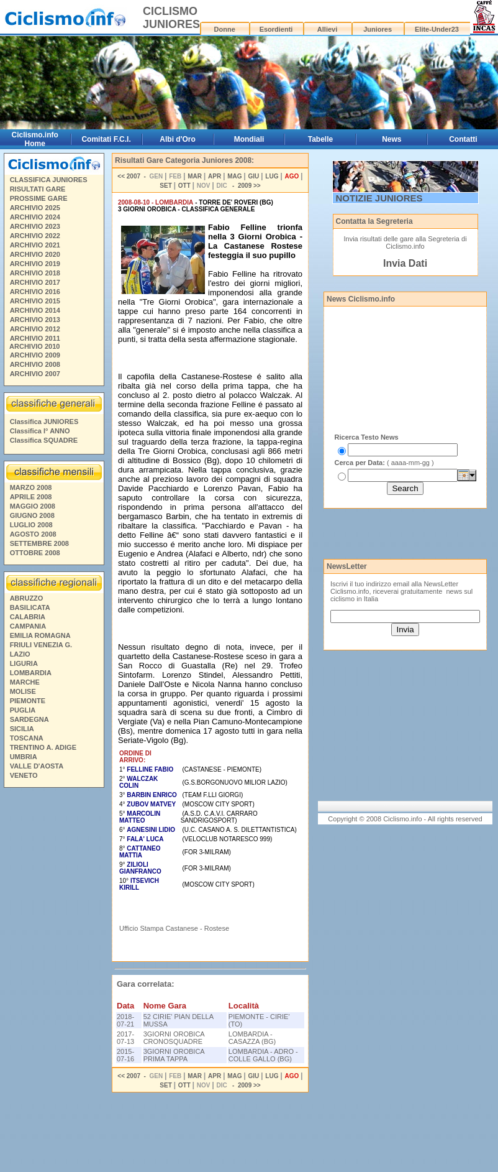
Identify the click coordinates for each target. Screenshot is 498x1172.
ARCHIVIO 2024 (35, 217)
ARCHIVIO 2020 (35, 254)
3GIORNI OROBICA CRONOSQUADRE (173, 1037)
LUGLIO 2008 (31, 524)
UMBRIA (23, 756)
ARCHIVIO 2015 (35, 301)
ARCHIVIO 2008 (35, 364)
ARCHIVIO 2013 (35, 319)
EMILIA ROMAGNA (40, 635)
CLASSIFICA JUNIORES (49, 179)
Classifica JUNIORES (44, 421)
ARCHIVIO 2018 (35, 273)
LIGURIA (24, 663)
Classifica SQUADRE (44, 440)
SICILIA (22, 728)
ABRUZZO (26, 598)
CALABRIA (27, 617)
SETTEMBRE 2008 (39, 543)
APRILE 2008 (31, 497)
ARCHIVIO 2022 (35, 235)
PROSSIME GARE (39, 198)
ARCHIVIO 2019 (35, 263)
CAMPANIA (28, 626)
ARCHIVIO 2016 (35, 291)
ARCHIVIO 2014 (35, 310)
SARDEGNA (29, 719)
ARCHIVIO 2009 (35, 355)
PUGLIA (23, 710)
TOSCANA (26, 738)
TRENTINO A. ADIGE (43, 747)
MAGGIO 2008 (32, 506)
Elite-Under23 (437, 29)
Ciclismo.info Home (35, 139)
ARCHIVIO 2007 (35, 373)
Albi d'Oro (178, 139)
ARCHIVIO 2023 (35, 226)
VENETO (24, 775)
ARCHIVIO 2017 (35, 282)
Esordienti (276, 29)
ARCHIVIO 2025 (35, 207)
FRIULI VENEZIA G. (41, 644)
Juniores (377, 29)
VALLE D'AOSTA (37, 766)
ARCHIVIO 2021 (35, 245)
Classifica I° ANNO (40, 431)
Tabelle (320, 139)
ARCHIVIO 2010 (34, 346)
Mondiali (249, 139)
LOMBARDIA (31, 672)
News (391, 139)
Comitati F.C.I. (105, 139)
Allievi (327, 29)
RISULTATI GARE (38, 189)
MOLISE (23, 691)
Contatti (463, 139)
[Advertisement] (53, 981)
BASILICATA (30, 607)
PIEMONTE (27, 700)
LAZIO (20, 654)
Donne (224, 29)
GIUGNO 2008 (32, 515)
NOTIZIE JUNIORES (379, 198)
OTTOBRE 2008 (35, 552)
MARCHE (25, 682)
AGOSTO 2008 (33, 534)
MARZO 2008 (31, 487)
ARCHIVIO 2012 (35, 329)
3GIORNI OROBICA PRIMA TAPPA (173, 1055)
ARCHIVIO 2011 (35, 338)
